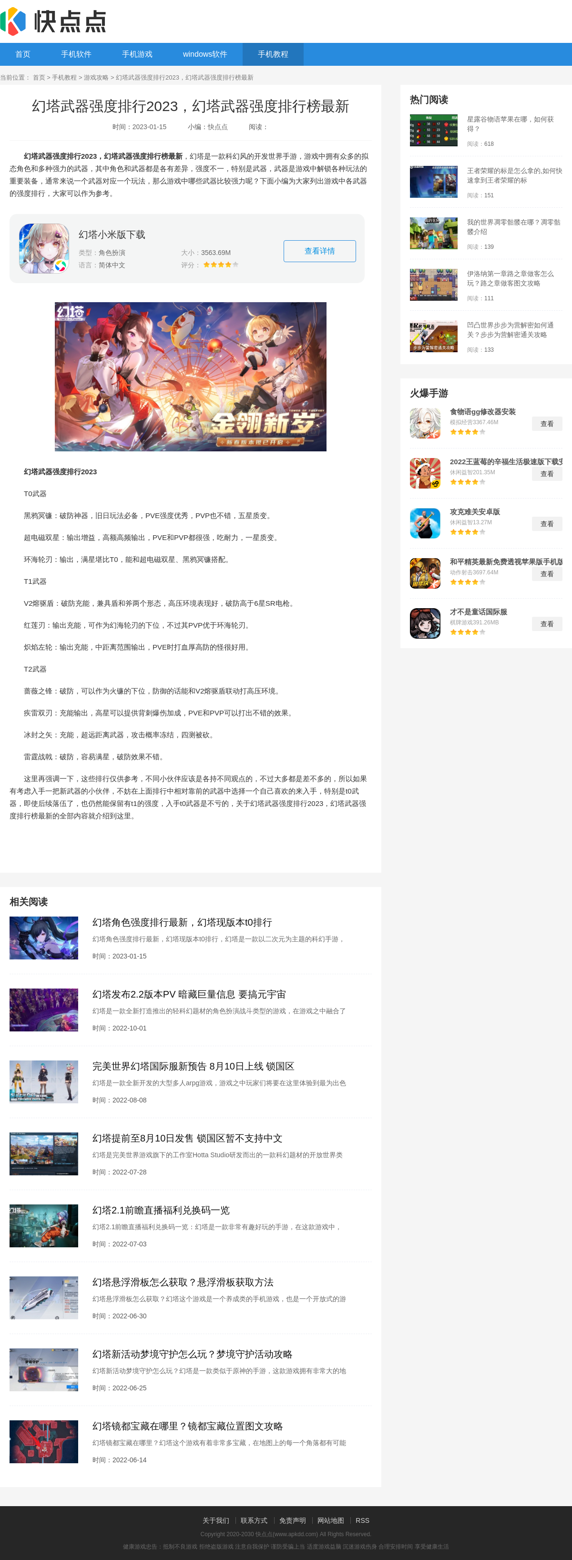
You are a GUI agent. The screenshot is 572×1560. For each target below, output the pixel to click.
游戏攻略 (96, 77)
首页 (23, 54)
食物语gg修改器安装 (483, 412)
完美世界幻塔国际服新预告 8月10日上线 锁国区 (193, 1066)
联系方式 (254, 1520)
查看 (547, 424)
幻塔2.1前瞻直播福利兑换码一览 (161, 1210)
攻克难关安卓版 (475, 512)
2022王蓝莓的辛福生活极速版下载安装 (508, 462)
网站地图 (330, 1520)
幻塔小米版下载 (112, 234)
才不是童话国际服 (478, 612)
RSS (362, 1520)
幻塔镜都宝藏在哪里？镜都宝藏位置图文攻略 (187, 1426)
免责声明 (292, 1520)
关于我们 (216, 1520)
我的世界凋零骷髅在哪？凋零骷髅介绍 (514, 226)
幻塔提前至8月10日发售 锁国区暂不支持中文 (187, 1138)
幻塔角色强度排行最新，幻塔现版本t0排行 (182, 922)
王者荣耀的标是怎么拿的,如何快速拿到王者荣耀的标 (514, 175)
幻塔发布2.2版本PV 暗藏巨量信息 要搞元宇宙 (189, 994)
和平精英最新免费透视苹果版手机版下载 (511, 562)
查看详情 (320, 251)
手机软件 (76, 54)
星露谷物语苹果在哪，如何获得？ (510, 124)
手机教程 (273, 54)
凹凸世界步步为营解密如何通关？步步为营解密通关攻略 (510, 329)
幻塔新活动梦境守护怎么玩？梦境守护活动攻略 (192, 1354)
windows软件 (205, 54)
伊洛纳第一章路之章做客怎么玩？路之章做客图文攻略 (510, 278)
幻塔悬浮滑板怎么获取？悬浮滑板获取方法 (183, 1282)
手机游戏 (137, 54)
